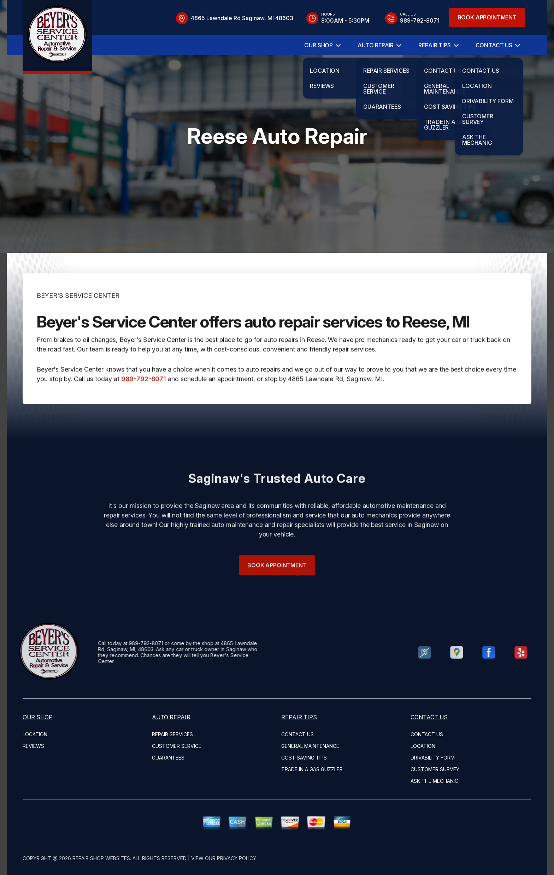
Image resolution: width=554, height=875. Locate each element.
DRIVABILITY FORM (433, 758)
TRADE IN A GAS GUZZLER (312, 769)
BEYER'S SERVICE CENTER (78, 312)
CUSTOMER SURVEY (435, 769)
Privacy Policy (236, 858)
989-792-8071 (143, 396)
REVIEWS (33, 746)
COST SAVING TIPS (304, 758)
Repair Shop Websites (101, 858)
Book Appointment (487, 17)
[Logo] (57, 37)
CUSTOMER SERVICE (176, 746)
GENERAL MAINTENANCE (310, 746)
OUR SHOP (318, 45)
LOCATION (35, 734)
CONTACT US (494, 45)
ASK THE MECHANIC (434, 781)
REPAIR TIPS (434, 45)
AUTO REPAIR (376, 45)
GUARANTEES (168, 758)
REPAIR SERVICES (172, 734)
